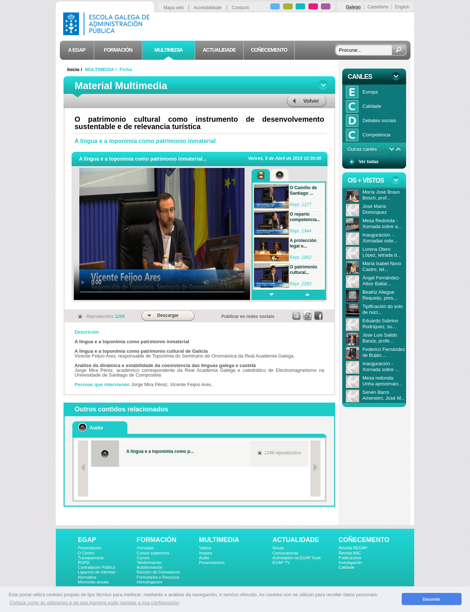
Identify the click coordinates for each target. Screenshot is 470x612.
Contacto (240, 7)
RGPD (84, 562)
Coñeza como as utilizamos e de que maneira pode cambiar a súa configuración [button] (94, 602)
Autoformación (150, 567)
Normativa (87, 577)
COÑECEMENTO (364, 539)
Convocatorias (285, 553)
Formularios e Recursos (158, 577)
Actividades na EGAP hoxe (296, 558)
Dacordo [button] (431, 599)
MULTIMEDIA (219, 539)
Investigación (350, 562)
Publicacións (350, 558)
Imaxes (205, 553)
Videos (205, 548)
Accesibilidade (208, 7)
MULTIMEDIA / (101, 69)
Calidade (346, 567)
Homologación (149, 582)
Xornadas (145, 548)
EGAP (87, 539)
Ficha (126, 69)
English (402, 7)
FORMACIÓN (156, 539)
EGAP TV (281, 562)
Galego (353, 7)
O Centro (86, 553)
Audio (204, 558)
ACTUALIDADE (295, 539)
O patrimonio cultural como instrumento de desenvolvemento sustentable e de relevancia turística (199, 123)
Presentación (89, 548)
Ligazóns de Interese (96, 572)
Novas (278, 548)
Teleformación (149, 562)
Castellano (378, 7)
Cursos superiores (153, 553)
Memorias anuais (93, 582)
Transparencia (91, 558)
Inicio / (75, 69)
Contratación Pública (96, 567)
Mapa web (173, 7)
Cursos (143, 558)
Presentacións (212, 562)
